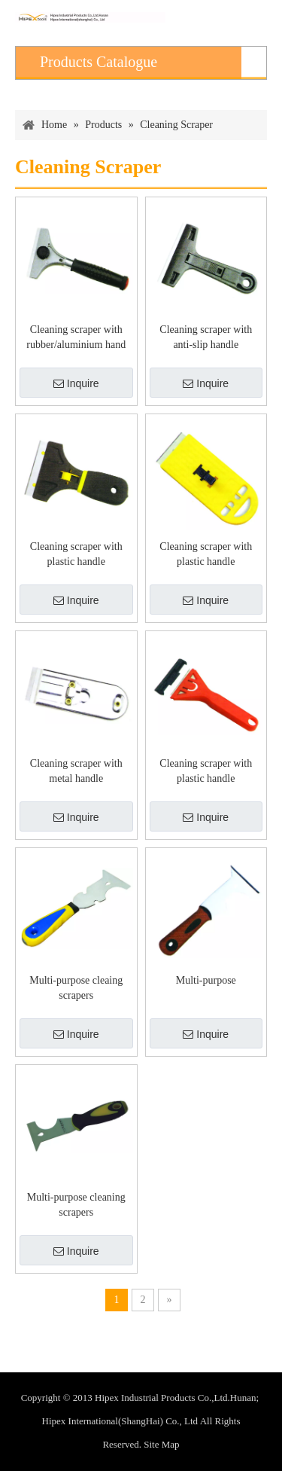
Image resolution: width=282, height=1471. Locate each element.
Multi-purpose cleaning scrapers (76, 1205)
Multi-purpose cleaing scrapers (76, 988)
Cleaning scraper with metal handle (76, 771)
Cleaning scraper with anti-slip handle (205, 337)
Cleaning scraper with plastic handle (76, 554)
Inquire (76, 383)
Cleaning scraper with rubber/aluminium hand (76, 337)
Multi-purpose (206, 980)
